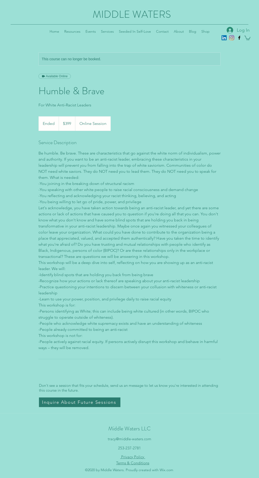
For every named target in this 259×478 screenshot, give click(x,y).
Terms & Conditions (132, 463)
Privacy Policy (132, 456)
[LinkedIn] (224, 37)
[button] (247, 37)
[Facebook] (239, 37)
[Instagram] (231, 37)
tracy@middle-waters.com (129, 438)
